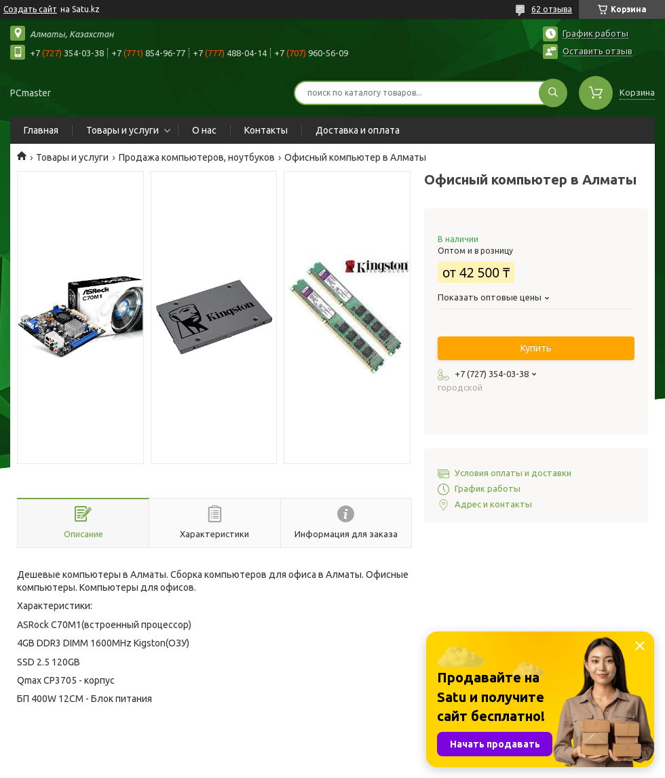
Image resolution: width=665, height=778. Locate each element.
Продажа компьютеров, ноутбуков (197, 157)
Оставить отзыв (597, 51)
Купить (536, 348)
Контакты (266, 130)
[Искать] (553, 93)
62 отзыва (551, 9)
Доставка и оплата (358, 130)
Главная (41, 130)
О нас (204, 130)
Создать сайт (30, 9)
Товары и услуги (122, 130)
